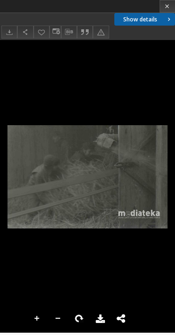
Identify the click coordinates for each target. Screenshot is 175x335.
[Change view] (55, 32)
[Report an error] (101, 32)
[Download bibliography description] (69, 32)
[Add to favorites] (41, 32)
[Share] (25, 32)
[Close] (167, 6)
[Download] (9, 32)
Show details (147, 19)
